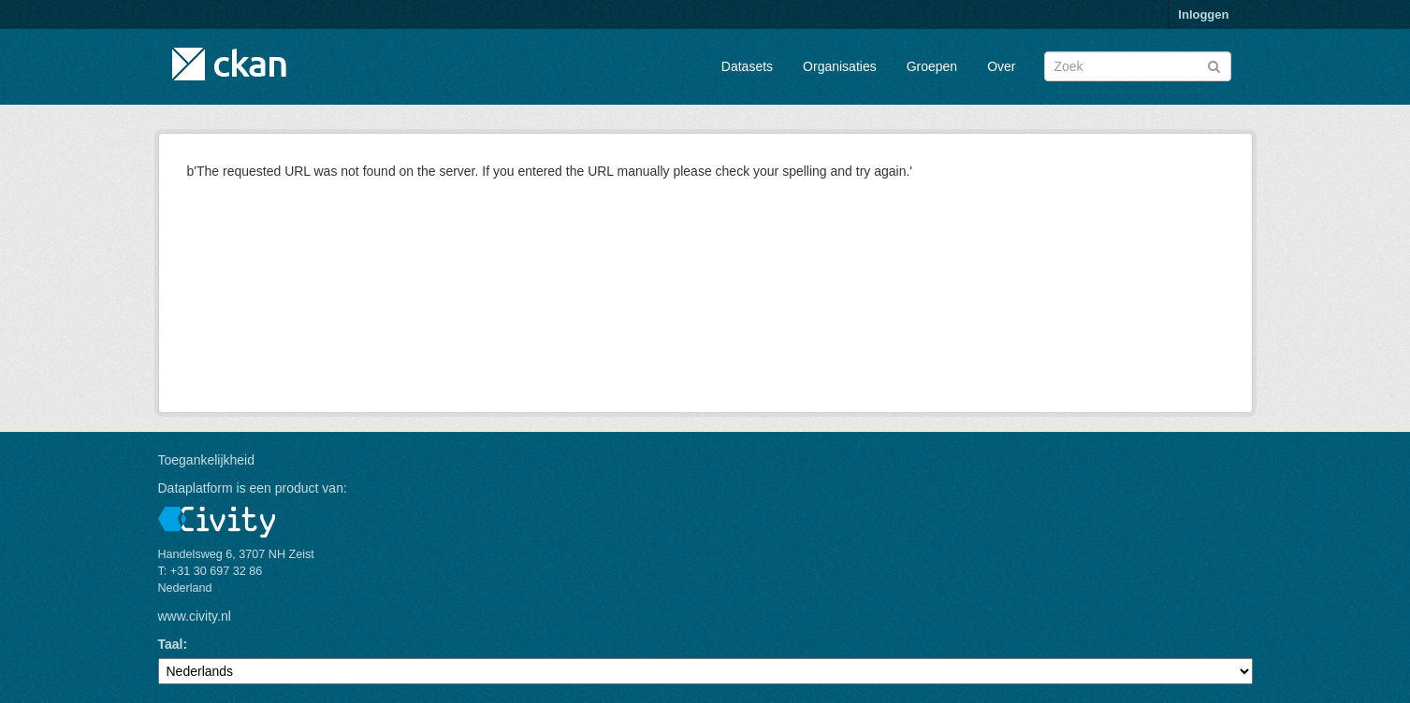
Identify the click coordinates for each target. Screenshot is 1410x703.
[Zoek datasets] (1137, 66)
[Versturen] (1214, 65)
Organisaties (840, 66)
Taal (170, 644)
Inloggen (1203, 14)
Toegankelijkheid (206, 459)
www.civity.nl (194, 616)
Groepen (932, 66)
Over (1001, 66)
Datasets (747, 66)
